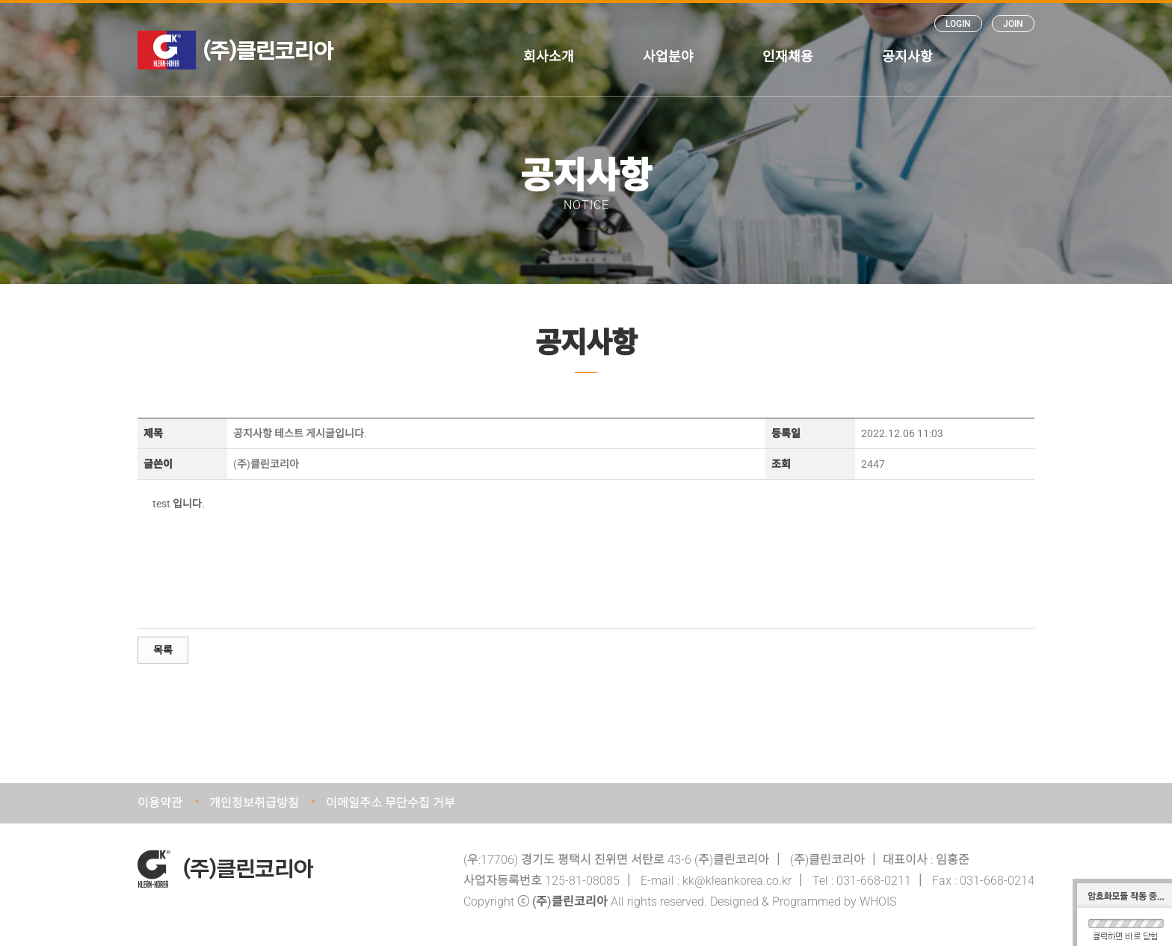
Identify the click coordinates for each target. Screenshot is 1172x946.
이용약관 (160, 803)
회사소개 (548, 56)
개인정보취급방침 (254, 803)
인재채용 (787, 56)
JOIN (1013, 24)
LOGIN (958, 24)
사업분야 (668, 56)
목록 (163, 650)
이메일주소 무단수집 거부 (390, 803)
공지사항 (907, 56)
